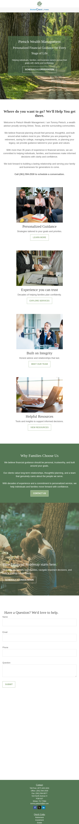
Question (6, 663)
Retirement (39, 817)
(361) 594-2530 (42, 791)
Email (4, 632)
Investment (39, 820)
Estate (39, 823)
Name (5, 617)
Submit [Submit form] (9, 684)
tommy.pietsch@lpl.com (39, 804)
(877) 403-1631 (43, 788)
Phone (5, 647)
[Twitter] (39, 807)
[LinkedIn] (43, 807)
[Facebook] (35, 807)
